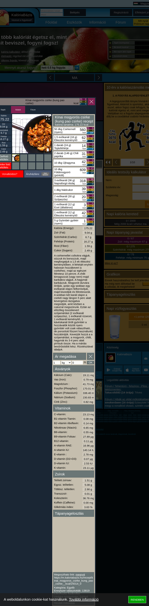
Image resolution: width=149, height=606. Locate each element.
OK (91, 362)
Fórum (33, 110)
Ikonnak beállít (15, 150)
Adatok (18, 110)
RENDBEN (137, 599)
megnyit (80, 574)
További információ (84, 599)
